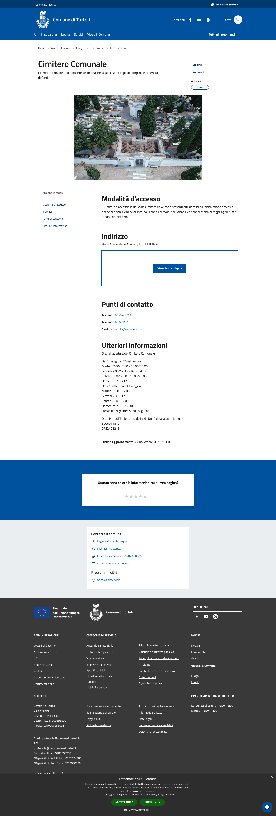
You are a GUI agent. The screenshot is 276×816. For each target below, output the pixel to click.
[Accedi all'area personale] (224, 5)
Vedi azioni (200, 72)
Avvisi (195, 658)
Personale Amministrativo (49, 677)
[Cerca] (238, 19)
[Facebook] (188, 19)
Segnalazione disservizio (101, 712)
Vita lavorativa (95, 658)
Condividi (200, 65)
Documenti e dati (44, 684)
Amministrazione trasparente (156, 706)
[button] (138, 810)
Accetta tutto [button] (124, 802)
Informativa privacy (150, 712)
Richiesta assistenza (98, 725)
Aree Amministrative (46, 652)
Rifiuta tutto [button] (152, 801)
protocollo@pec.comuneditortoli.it (55, 748)
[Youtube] (197, 19)
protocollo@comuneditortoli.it (128, 329)
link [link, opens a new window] (172, 794)
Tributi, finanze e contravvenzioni (159, 658)
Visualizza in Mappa (169, 268)
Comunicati (198, 652)
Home (41, 48)
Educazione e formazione (154, 645)
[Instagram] (206, 19)
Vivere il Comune (61, 48)
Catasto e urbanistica (99, 676)
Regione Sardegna (45, 4)
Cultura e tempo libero (99, 652)
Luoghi (80, 48)
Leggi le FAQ (93, 719)
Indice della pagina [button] (52, 193)
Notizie (195, 645)
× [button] (272, 777)
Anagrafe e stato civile (99, 645)
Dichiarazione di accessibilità (156, 725)
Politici (38, 671)
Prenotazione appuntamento (103, 706)
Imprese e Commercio (99, 665)
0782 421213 (122, 315)
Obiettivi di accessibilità (153, 731)
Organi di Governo (45, 645)
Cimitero (94, 48)
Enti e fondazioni (44, 665)
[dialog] (138, 795)
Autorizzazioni (147, 677)
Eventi (195, 682)
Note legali (145, 719)
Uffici (37, 658)
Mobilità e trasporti (97, 687)
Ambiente (144, 664)
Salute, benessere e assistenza (157, 671)
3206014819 (122, 322)
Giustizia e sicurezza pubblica (156, 652)
